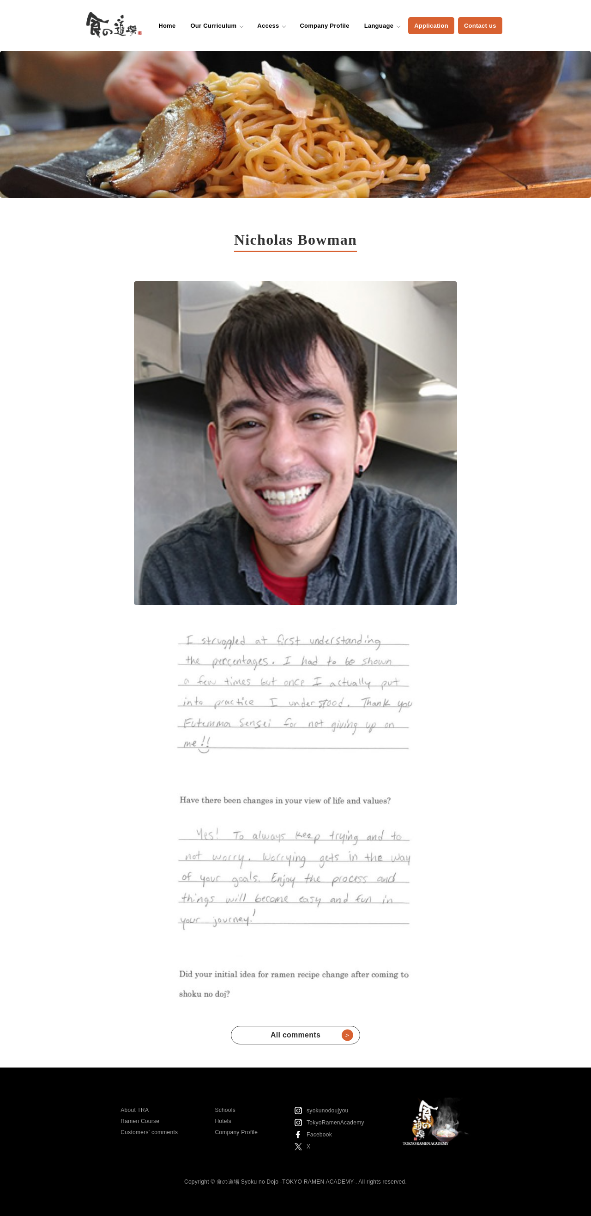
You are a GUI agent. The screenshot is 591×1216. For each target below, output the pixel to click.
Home (166, 25)
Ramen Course (140, 1121)
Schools (225, 1110)
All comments (312, 1035)
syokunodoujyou (327, 1110)
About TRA (135, 1110)
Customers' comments (149, 1132)
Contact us (480, 25)
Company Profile (324, 25)
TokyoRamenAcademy (335, 1122)
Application (431, 25)
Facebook (319, 1134)
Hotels (223, 1121)
